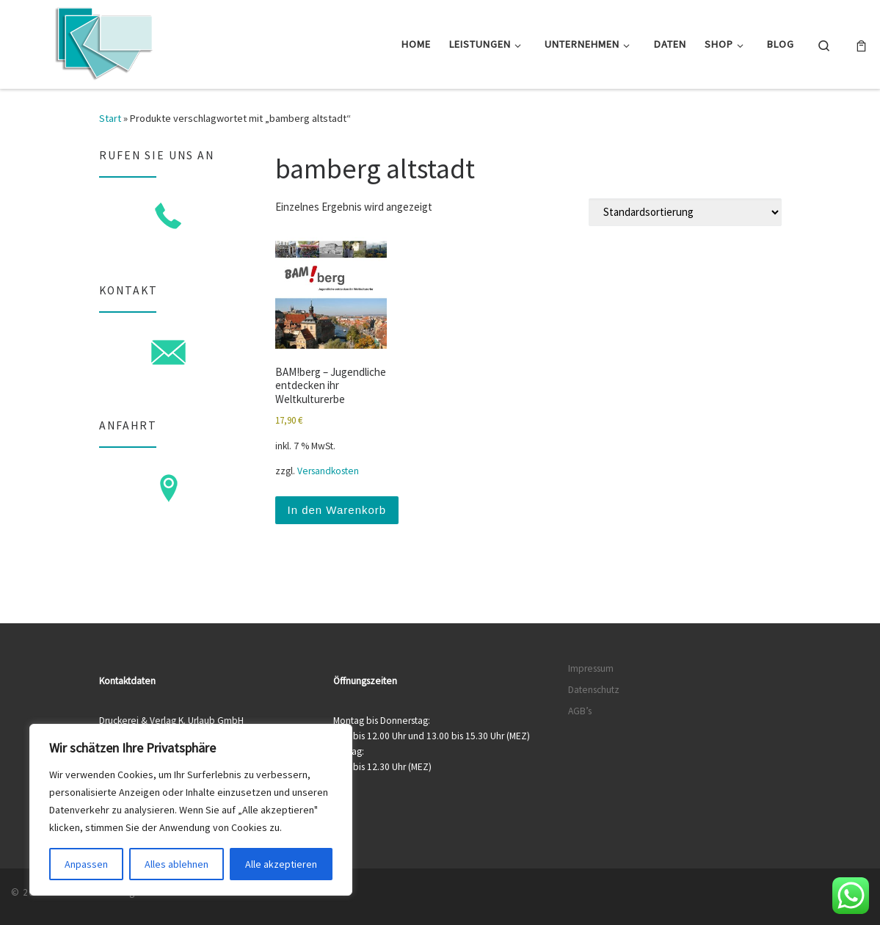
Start (110, 118)
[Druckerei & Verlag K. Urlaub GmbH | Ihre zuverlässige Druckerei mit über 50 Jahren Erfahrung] (102, 41)
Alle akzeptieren (281, 864)
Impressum (591, 668)
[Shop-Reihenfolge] (685, 212)
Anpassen (86, 864)
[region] (190, 810)
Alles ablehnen (176, 864)
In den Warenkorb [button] (337, 510)
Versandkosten (328, 471)
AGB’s (580, 711)
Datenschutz (593, 689)
